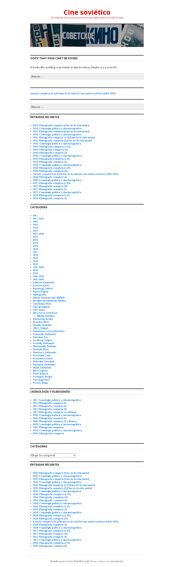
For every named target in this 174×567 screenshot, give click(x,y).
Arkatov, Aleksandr (43, 282)
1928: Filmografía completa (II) (50, 171)
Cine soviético (87, 12)
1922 (35, 236)
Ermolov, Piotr (41, 322)
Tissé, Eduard (40, 373)
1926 (35, 249)
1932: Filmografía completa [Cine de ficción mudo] (61, 131)
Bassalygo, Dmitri (43, 288)
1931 (35, 264)
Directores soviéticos (45, 312)
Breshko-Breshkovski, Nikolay (49, 300)
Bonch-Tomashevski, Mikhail (49, 297)
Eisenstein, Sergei (43, 319)
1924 (35, 243)
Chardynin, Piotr (42, 303)
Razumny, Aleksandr (44, 364)
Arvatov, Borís (41, 285)
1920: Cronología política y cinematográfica (57, 430)
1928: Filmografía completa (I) (50, 177)
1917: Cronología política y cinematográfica (57, 400)
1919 (35, 224)
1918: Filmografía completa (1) (49, 418)
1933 (35, 273)
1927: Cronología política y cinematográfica (57, 192)
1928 (35, 255)
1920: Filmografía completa (48, 433)
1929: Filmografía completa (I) (50, 161)
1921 (35, 230)
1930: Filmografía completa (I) (50, 152)
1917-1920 (38, 218)
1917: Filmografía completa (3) (50, 409)
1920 (35, 227)
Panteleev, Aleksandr (44, 352)
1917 (35, 215)
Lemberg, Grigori (42, 340)
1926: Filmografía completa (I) (50, 198)
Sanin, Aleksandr (42, 367)
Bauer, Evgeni (40, 291)
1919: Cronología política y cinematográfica (57, 424)
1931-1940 (38, 267)
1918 (35, 221)
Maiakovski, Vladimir (44, 346)
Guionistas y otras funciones (49, 331)
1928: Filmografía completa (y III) (52, 168)
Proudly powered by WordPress (68, 561)
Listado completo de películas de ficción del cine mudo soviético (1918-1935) (73, 93)
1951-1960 (38, 279)
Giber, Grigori (40, 328)
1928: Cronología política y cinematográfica (57, 180)
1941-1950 (38, 276)
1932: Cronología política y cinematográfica (57, 134)
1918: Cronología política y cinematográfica (57, 415)
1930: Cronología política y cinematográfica (57, 155)
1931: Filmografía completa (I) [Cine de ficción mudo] (62, 140)
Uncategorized (41, 379)
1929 (35, 258)
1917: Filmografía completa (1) (49, 403)
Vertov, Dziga (40, 382)
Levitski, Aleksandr (43, 343)
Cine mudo (39, 309)
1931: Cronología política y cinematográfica (57, 143)
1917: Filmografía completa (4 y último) (54, 412)
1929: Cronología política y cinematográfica (57, 164)
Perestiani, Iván (42, 355)
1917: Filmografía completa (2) (50, 406)
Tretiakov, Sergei (42, 376)
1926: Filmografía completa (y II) (51, 195)
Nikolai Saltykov (46, 315)
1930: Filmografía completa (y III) (52, 146)
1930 (35, 261)
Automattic (116, 561)
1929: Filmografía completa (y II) (51, 158)
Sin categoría (40, 370)
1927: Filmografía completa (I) (50, 189)
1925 (35, 246)
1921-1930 (38, 233)
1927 (35, 252)
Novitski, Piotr (41, 349)
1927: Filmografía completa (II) (50, 186)
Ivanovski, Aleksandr (44, 334)
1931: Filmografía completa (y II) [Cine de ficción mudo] (64, 137)
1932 (35, 270)
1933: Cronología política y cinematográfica (57, 128)
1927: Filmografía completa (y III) (51, 183)
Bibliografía (39, 294)
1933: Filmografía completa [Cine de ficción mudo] (61, 125)
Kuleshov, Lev (40, 337)
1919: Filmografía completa (48, 427)
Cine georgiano (41, 306)
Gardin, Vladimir (42, 325)
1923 (35, 239)
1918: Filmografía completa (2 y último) (54, 421)
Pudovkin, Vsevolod (43, 361)
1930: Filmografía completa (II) (50, 149)
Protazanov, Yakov (43, 358)
